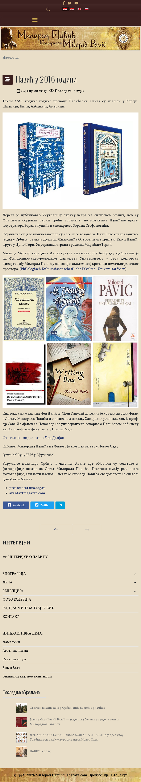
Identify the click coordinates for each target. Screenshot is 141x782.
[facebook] (64, 3)
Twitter (42, 505)
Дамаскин (11, 642)
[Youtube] (76, 3)
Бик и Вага (11, 668)
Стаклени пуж (14, 659)
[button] (116, 574)
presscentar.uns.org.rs (27, 488)
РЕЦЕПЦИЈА (13, 591)
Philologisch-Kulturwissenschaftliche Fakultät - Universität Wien (73, 269)
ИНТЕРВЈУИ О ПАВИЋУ (25, 557)
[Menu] (35, 20)
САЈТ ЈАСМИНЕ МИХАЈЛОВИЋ (28, 608)
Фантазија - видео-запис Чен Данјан (33, 438)
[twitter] (69, 3)
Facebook (16, 505)
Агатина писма (15, 650)
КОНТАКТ (11, 616)
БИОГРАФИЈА (14, 573)
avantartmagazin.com (27, 493)
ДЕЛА (7, 582)
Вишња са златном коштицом (27, 676)
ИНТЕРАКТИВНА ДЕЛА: (23, 633)
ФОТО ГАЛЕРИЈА (17, 599)
